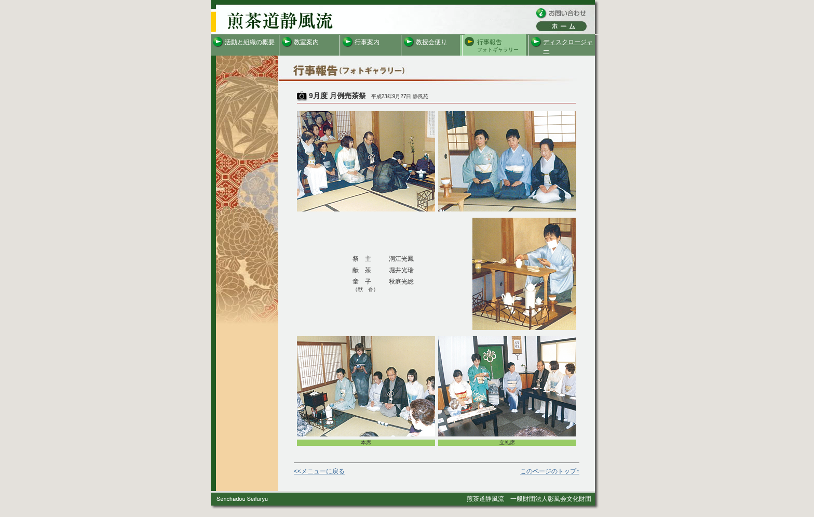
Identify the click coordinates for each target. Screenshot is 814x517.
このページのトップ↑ (549, 471)
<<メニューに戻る (319, 471)
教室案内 (306, 42)
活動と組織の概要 (250, 42)
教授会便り (431, 42)
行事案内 (367, 42)
